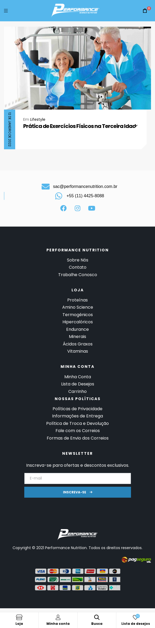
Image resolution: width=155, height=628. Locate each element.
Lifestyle (37, 119)
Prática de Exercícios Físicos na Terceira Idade (81, 126)
